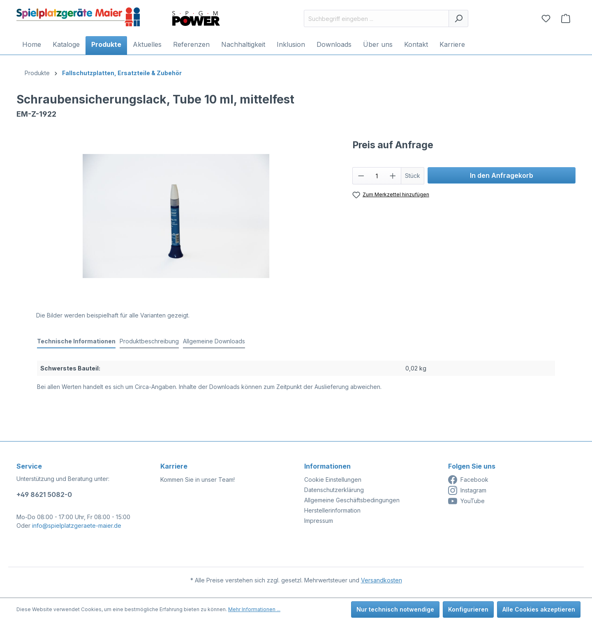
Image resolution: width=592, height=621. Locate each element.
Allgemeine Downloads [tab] (214, 341)
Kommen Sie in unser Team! (197, 479)
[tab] (76, 341)
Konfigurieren (468, 609)
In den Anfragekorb (501, 175)
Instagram (467, 490)
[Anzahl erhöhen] (393, 175)
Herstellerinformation (332, 510)
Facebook (468, 479)
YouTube (466, 501)
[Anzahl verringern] (361, 175)
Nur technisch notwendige (395, 609)
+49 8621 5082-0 (44, 494)
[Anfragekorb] (566, 18)
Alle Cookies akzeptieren (538, 609)
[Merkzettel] (546, 18)
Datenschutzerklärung (334, 489)
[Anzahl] (377, 175)
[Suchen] (458, 18)
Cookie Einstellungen (332, 479)
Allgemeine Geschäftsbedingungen (352, 500)
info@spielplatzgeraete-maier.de (76, 525)
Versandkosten (381, 580)
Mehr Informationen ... (254, 609)
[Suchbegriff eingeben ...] (376, 18)
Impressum (318, 520)
